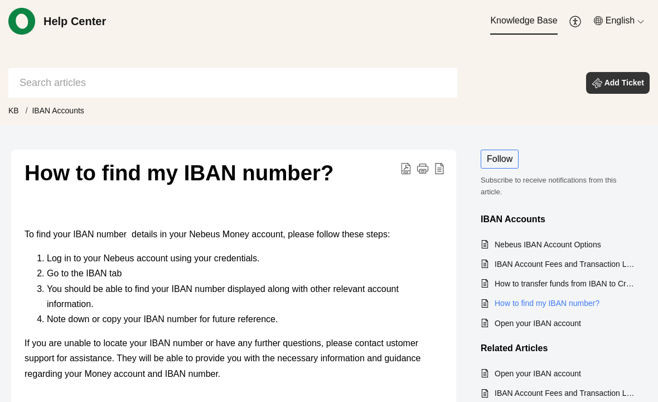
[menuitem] (523, 21)
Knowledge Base (523, 20)
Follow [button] (499, 159)
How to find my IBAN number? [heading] (179, 173)
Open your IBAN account (538, 323)
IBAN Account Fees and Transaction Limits (565, 264)
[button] (575, 21)
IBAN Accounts (58, 110)
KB (13, 110)
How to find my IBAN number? (547, 303)
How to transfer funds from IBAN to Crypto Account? (565, 283)
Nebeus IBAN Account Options (548, 244)
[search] (232, 83)
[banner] (329, 62)
